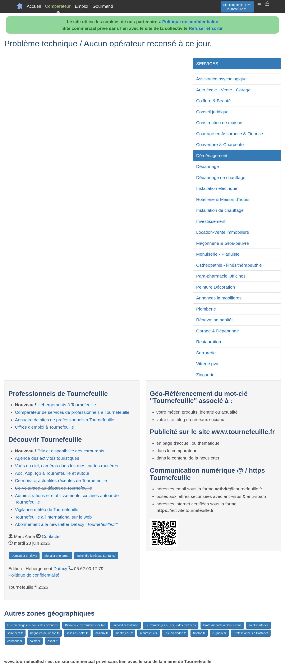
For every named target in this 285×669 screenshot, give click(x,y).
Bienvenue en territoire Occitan (85, 625)
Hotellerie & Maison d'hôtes (222, 199)
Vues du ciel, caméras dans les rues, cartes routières (66, 465)
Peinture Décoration (215, 287)
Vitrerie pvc (207, 363)
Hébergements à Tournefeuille (66, 404)
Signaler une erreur (56, 555)
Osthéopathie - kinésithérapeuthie (229, 265)
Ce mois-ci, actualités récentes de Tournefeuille (61, 480)
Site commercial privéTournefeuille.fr (237, 7)
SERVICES (207, 63)
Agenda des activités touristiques (47, 458)
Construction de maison (219, 122)
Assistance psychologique (221, 78)
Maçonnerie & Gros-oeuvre (222, 243)
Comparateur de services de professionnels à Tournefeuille (72, 412)
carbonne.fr (14, 641)
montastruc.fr (148, 633)
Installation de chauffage (220, 210)
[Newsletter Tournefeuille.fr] (258, 6)
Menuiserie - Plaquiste (218, 254)
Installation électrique (216, 188)
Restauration (208, 341)
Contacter (51, 536)
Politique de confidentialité (190, 21)
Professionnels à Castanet (251, 633)
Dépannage (207, 166)
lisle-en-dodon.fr (175, 633)
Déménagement (211, 155)
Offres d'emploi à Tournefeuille (44, 427)
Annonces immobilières (219, 297)
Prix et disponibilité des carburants (70, 450)
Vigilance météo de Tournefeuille (46, 509)
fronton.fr (199, 633)
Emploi (81, 6)
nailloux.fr (101, 633)
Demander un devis (24, 555)
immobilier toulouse (125, 625)
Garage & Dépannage (217, 330)
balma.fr (35, 641)
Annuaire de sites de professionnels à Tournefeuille (64, 419)
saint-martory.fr (258, 625)
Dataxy (60, 568)
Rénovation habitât (214, 319)
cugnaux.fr (219, 633)
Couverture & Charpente (220, 144)
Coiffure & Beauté (213, 100)
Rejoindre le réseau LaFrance (96, 555)
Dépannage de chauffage (220, 177)
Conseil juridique (212, 111)
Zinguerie (205, 374)
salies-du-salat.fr (77, 633)
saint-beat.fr (15, 633)
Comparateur (58, 6)
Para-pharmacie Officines (221, 276)
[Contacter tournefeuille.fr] (267, 6)
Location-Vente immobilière (222, 232)
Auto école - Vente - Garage (223, 89)
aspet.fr (53, 641)
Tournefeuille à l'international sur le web (53, 517)
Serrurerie (206, 352)
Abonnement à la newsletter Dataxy (66, 524)
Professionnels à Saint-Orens (222, 625)
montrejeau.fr (124, 633)
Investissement (210, 221)
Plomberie (206, 309)
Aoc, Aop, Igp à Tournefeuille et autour (52, 473)
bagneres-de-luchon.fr (44, 633)
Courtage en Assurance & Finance (229, 133)
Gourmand (102, 6)
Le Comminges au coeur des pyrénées (32, 625)
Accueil (34, 6)
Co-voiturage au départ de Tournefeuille (53, 488)
